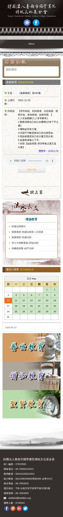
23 (55, 306)
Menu (31, 43)
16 (55, 300)
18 (16, 306)
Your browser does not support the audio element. (31, 160)
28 (39, 311)
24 (8, 311)
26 (24, 311)
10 (8, 300)
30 (55, 311)
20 (31, 306)
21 (39, 306)
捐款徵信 (11, 69)
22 (47, 306)
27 (31, 311)
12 (24, 300)
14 (39, 300)
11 (16, 300)
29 (47, 311)
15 (47, 300)
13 (31, 300)
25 (16, 311)
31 (8, 317)
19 (24, 306)
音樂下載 (31, 169)
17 (8, 306)
